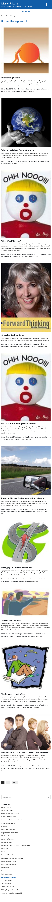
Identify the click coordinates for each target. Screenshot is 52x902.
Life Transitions (33, 81)
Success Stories (6, 881)
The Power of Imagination (13, 694)
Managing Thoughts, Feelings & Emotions (32, 244)
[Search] (24, 797)
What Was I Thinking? (11, 241)
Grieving (21, 338)
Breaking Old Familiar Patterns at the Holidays (22, 498)
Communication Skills (8, 817)
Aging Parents (5, 81)
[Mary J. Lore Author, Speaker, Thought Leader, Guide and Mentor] (17, 4)
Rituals (3, 871)
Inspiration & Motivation (36, 697)
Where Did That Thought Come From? (18, 424)
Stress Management (30, 83)
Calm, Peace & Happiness (19, 81)
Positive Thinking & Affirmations (23, 246)
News (3, 852)
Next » (15, 783)
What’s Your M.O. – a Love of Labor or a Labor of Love (25, 753)
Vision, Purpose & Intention (10, 85)
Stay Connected (26, 12)
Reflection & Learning (8, 431)
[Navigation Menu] (48, 4)
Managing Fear (43, 81)
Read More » (33, 91)
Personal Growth (6, 83)
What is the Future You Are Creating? (18, 150)
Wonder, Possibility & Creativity (29, 85)
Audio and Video (7, 811)
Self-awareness (18, 83)
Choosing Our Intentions (12, 335)
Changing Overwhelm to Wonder (16, 568)
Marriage (4, 340)
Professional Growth (40, 246)
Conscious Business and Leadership (13, 820)
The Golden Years (43, 83)
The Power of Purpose (11, 621)
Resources (5, 868)
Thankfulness (27, 248)
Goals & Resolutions (25, 501)
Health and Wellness (31, 338)
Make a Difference (24, 153)
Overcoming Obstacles (12, 78)
